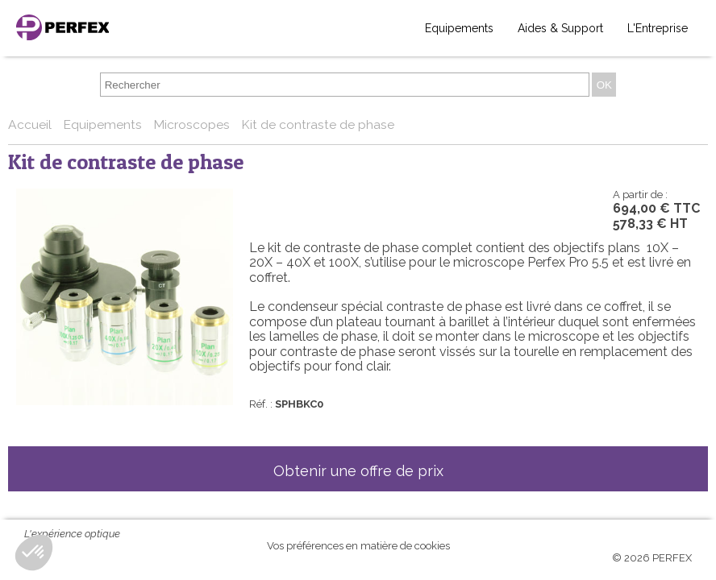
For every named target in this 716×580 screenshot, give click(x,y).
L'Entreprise (657, 28)
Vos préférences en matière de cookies (358, 546)
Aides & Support (560, 28)
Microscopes (193, 124)
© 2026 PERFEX (652, 558)
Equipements (459, 28)
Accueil (31, 124)
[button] (34, 552)
